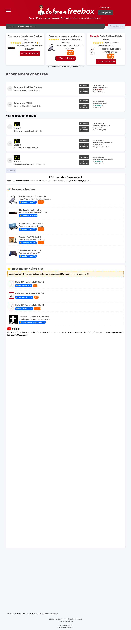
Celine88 (98, 144)
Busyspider (98, 90)
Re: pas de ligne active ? (100, 87)
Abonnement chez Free (27, 74)
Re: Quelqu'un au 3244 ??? (101, 126)
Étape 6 (17, 161)
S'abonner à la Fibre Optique (28, 87)
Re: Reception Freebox (100, 103)
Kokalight (98, 105)
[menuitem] (48, 613)
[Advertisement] (65, 579)
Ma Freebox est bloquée (21, 115)
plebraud (98, 128)
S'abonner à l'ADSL (23, 103)
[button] (8, 10)
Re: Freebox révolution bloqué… (103, 159)
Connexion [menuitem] (104, 7)
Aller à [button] (11, 170)
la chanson (24, 332)
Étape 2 (17, 128)
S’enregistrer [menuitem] (105, 12)
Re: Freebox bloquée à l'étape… (103, 142)
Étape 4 (17, 145)
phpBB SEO (69, 625)
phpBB (59, 619)
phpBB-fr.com (69, 621)
